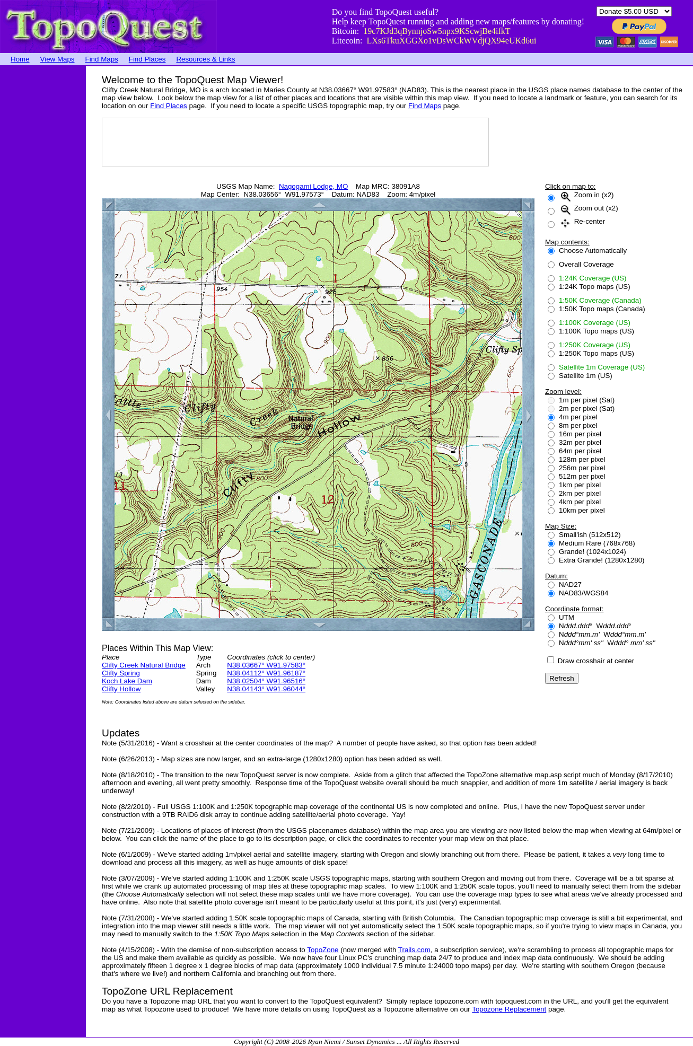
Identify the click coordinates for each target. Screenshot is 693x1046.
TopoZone (322, 950)
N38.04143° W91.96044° (266, 689)
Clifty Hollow (121, 689)
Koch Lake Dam (127, 681)
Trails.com (414, 950)
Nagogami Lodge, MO (313, 186)
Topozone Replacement (509, 1009)
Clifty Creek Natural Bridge (144, 665)
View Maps (57, 59)
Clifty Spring (121, 673)
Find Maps (101, 59)
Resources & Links (205, 59)
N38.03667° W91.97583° (266, 665)
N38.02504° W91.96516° (266, 681)
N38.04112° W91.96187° (266, 673)
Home (20, 59)
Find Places (147, 59)
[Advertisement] (42, 225)
